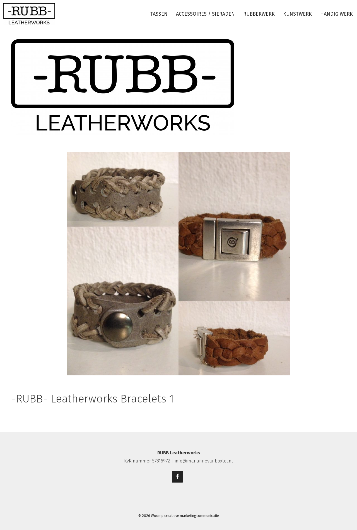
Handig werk (336, 14)
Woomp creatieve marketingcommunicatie (185, 516)
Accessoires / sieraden (205, 14)
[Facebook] (177, 477)
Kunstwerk (297, 14)
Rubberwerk (259, 14)
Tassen (159, 14)
